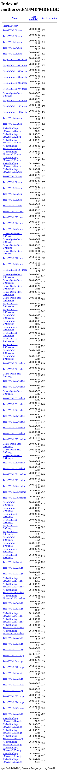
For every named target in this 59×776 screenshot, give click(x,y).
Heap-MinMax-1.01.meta (15, 100)
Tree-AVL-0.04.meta (12, 48)
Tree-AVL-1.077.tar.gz (13, 655)
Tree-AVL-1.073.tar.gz (13, 696)
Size (43, 18)
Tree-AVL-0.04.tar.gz (13, 603)
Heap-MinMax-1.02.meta (15, 106)
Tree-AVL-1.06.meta (12, 199)
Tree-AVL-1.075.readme (14, 492)
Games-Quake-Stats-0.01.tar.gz (12, 375)
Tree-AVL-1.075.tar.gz (13, 708)
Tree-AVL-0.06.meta (12, 118)
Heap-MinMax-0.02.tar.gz (10, 515)
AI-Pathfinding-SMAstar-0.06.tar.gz (12, 754)
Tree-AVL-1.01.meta (12, 176)
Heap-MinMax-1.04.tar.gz (10, 556)
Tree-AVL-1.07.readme (14, 468)
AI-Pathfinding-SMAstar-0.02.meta (12, 135)
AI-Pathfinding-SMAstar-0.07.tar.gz (12, 760)
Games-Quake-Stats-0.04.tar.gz (12, 456)
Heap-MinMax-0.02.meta (15, 65)
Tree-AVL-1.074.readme (14, 486)
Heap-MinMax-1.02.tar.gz (10, 538)
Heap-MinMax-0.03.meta (15, 71)
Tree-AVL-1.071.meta (13, 211)
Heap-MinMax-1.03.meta (15, 112)
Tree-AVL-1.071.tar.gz (13, 684)
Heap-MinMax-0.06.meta (15, 88)
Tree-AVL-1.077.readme (14, 439)
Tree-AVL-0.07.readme (14, 410)
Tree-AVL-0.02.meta (12, 36)
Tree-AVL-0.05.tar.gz (13, 608)
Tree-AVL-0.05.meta (12, 53)
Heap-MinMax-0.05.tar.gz (10, 526)
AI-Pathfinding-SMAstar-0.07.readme (13, 632)
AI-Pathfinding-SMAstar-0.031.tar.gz (13, 737)
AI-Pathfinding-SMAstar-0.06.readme (13, 626)
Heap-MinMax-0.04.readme (10, 322)
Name (15, 18)
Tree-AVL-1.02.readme (14, 421)
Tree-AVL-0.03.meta (12, 42)
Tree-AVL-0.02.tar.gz (13, 568)
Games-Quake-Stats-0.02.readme (12, 281)
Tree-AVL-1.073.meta (13, 217)
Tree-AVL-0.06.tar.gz (13, 714)
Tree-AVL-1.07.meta (12, 205)
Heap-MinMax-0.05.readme (10, 328)
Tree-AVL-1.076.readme (14, 497)
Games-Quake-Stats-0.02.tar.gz (12, 392)
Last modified (33, 18)
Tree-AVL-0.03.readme (14, 381)
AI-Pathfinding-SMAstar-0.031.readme (14, 597)
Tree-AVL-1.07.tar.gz (13, 679)
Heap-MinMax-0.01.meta (15, 59)
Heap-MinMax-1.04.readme (10, 357)
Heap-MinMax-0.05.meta (15, 83)
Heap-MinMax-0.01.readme (10, 304)
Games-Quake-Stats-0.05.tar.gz (12, 451)
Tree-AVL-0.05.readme (14, 398)
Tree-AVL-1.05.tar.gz (13, 673)
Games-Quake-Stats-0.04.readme (12, 293)
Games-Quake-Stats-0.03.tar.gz (12, 445)
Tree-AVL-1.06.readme (14, 462)
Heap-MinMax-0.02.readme (10, 310)
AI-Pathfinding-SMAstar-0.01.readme (13, 579)
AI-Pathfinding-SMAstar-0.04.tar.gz (12, 743)
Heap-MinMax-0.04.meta (15, 77)
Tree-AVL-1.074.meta (13, 223)
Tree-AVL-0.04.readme (14, 386)
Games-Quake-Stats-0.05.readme (12, 299)
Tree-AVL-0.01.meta (12, 30)
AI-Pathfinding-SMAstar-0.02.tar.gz (12, 725)
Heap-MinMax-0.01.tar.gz (10, 503)
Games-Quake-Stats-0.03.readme (12, 287)
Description (51, 18)
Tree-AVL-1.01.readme (14, 416)
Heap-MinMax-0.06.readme (10, 334)
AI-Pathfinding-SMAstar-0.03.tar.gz (12, 731)
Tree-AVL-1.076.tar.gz (13, 667)
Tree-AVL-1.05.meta (12, 194)
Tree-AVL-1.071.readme (14, 474)
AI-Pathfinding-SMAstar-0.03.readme (13, 591)
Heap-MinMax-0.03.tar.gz (10, 509)
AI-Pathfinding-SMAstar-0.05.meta (12, 153)
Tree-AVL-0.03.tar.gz (13, 573)
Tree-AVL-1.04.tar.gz (13, 661)
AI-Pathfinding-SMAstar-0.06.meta (12, 158)
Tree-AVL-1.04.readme (14, 427)
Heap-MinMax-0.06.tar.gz (10, 532)
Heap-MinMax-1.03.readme (10, 351)
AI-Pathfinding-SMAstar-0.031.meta (12, 170)
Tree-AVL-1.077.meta (13, 264)
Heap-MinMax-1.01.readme (10, 340)
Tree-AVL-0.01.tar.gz (13, 562)
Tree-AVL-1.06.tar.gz (13, 690)
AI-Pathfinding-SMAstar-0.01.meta (12, 129)
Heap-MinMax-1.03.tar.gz (10, 544)
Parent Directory (10, 26)
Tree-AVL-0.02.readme (14, 369)
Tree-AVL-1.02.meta (12, 182)
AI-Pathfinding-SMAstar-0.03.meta (12, 141)
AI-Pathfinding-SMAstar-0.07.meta (12, 164)
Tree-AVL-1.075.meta (13, 229)
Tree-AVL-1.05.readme (14, 433)
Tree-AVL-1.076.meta (13, 258)
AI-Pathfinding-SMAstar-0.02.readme (13, 585)
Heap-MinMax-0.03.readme (10, 316)
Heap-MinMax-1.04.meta (15, 270)
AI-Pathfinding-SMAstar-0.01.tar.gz (12, 719)
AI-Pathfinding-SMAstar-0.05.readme (13, 620)
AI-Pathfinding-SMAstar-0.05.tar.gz (12, 748)
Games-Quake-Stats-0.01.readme (12, 275)
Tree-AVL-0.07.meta (12, 124)
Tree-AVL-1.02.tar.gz (13, 649)
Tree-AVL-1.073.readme (14, 480)
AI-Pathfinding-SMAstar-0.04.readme (13, 614)
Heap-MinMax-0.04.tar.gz (10, 521)
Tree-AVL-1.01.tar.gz (13, 644)
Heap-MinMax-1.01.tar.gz (10, 550)
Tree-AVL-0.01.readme (14, 363)
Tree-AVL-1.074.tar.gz (13, 702)
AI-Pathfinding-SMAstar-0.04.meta (12, 147)
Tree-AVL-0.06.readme (14, 404)
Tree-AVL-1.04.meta (12, 188)
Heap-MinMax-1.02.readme (10, 345)
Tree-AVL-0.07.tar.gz (13, 638)
